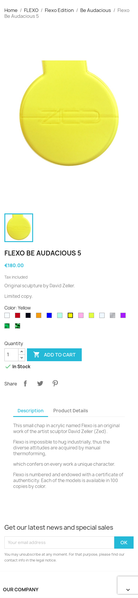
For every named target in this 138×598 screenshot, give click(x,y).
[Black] (29, 317)
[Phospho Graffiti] (19, 327)
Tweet (40, 383)
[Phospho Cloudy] (8, 327)
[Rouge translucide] (19, 317)
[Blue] (50, 317)
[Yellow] (71, 317)
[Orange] (40, 317)
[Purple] (124, 317)
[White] (8, 317)
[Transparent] (103, 317)
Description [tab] (31, 411)
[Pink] (82, 317)
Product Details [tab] (70, 411)
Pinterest (55, 383)
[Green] (61, 317)
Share (25, 383)
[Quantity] (11, 354)
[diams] (113, 317)
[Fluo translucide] (92, 317)
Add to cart (54, 355)
